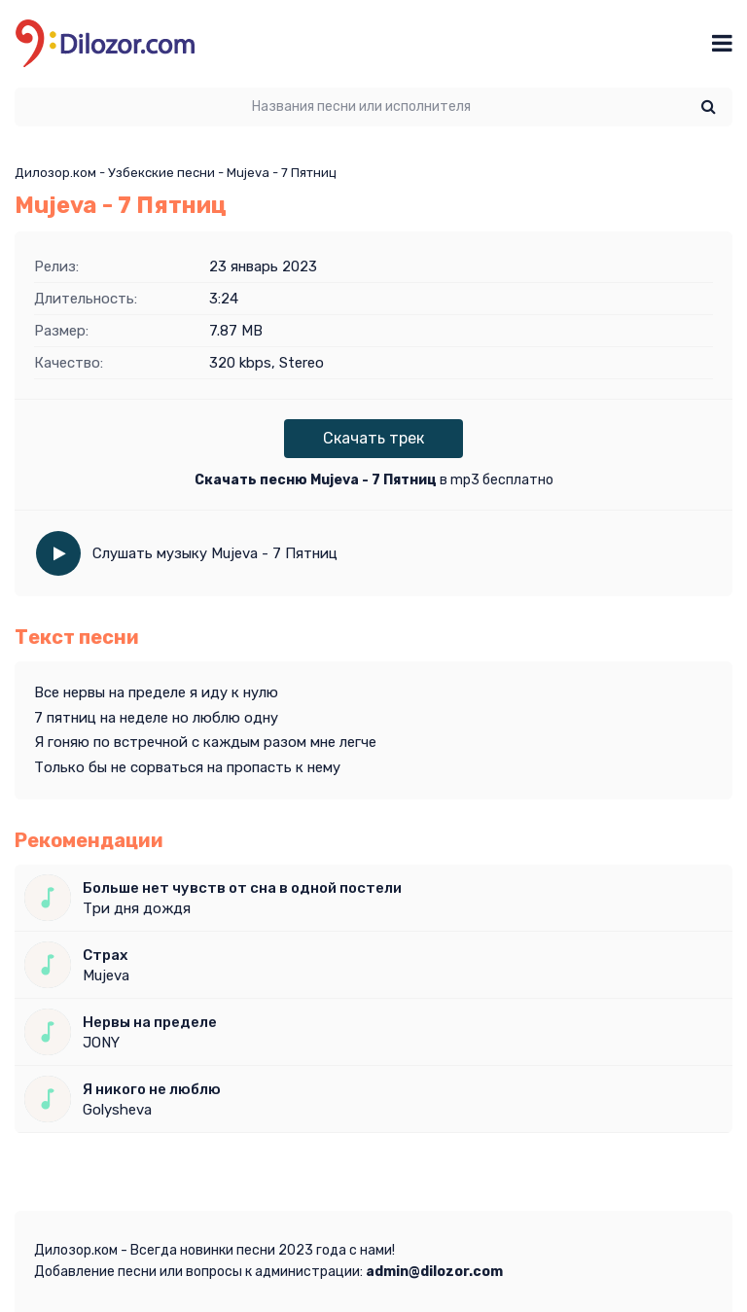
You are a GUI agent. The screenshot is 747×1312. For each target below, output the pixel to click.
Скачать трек (373, 438)
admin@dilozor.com (434, 1271)
